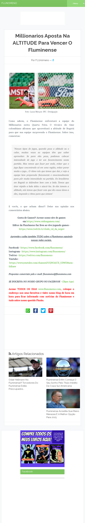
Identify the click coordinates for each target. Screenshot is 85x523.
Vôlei (31, 499)
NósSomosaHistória (57, 494)
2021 (50, 476)
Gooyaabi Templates (59, 519)
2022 (56, 476)
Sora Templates (32, 519)
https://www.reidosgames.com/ (43, 210)
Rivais (37, 496)
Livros (62, 490)
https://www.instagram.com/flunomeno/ (43, 240)
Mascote (23, 494)
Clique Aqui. (67, 270)
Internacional (58, 484)
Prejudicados (26, 497)
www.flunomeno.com (49, 277)
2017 (27, 476)
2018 (33, 476)
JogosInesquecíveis (28, 490)
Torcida (51, 496)
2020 (45, 476)
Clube (38, 479)
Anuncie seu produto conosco (40, 512)
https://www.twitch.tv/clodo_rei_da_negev (41, 217)
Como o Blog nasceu (20, 509)
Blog (30, 479)
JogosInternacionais (48, 490)
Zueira (36, 499)
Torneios (61, 497)
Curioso (48, 479)
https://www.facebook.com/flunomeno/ (42, 236)
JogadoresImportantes (55, 487)
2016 (22, 476)
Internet (24, 487)
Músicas (31, 494)
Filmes (42, 482)
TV (44, 497)
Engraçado (60, 479)
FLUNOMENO (9, 3)
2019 (39, 476)
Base (23, 479)
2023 (62, 476)
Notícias (42, 493)
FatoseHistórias (26, 482)
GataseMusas (26, 485)
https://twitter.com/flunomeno (35, 244)
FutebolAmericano (58, 482)
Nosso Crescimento (43, 509)
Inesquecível (41, 485)
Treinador (24, 499)
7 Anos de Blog (63, 509)
